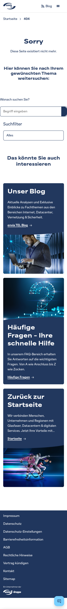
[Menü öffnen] (58, 6)
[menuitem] (12, 19)
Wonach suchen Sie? (14, 99)
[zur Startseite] (15, 6)
